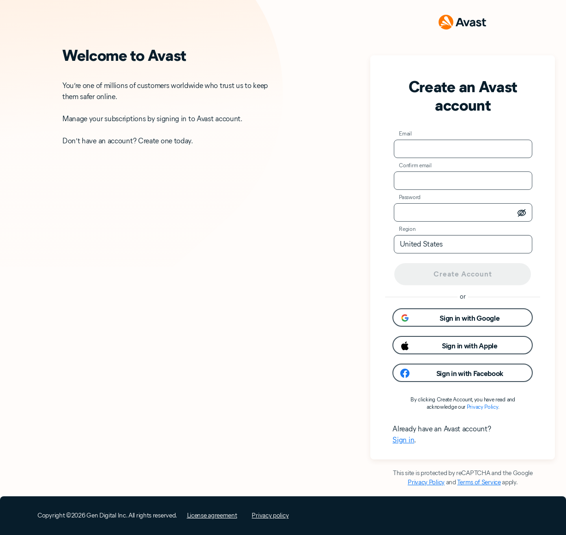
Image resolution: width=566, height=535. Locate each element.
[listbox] (463, 244)
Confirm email (415, 165)
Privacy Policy (482, 406)
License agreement (212, 515)
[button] (462, 317)
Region (407, 228)
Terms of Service (478, 482)
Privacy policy (270, 515)
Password (410, 197)
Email (405, 133)
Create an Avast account (463, 96)
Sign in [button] (403, 439)
